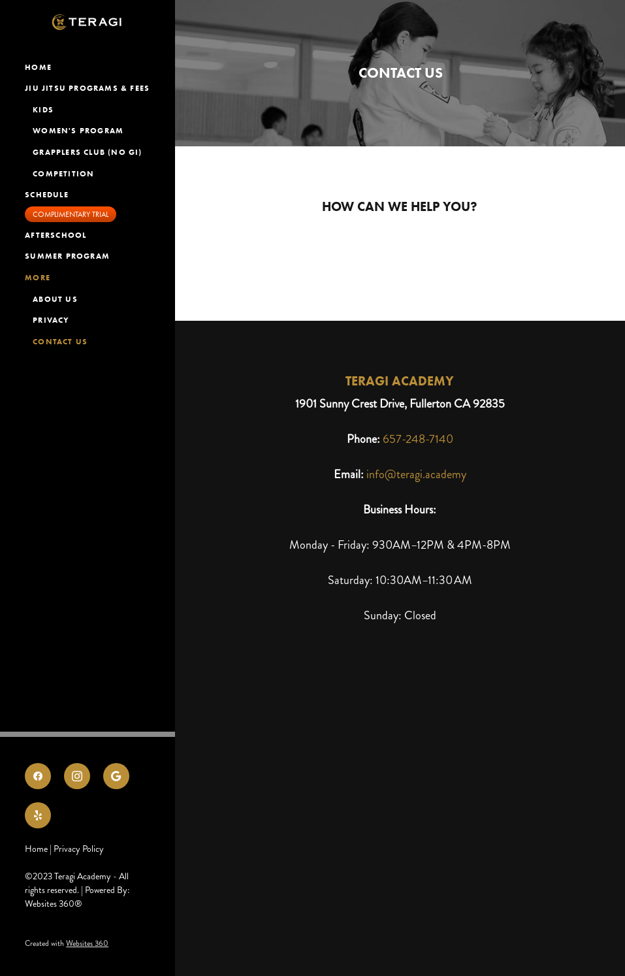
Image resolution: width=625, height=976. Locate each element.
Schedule (47, 194)
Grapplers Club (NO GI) (89, 152)
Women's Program (78, 130)
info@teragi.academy (416, 474)
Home (38, 67)
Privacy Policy (79, 849)
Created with (66, 943)
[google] (116, 776)
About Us (55, 299)
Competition (63, 173)
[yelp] (38, 815)
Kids (43, 109)
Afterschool (55, 235)
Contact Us (60, 341)
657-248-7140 (418, 439)
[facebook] (38, 776)
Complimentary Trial (70, 214)
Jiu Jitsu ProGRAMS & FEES (87, 88)
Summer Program (67, 256)
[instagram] (77, 776)
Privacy (51, 320)
